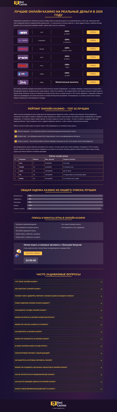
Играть (93, 32)
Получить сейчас (33, 253)
